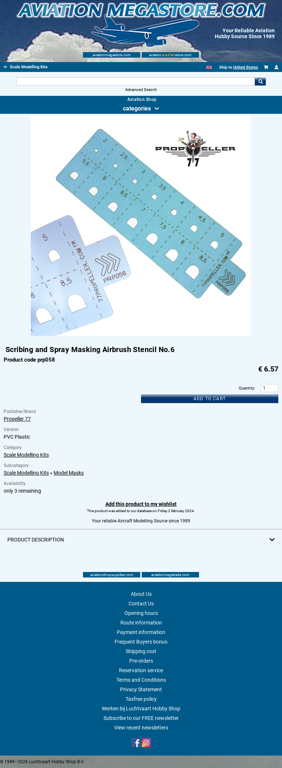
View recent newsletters (141, 728)
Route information (141, 623)
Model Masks (69, 473)
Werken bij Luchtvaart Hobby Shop (141, 708)
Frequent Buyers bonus (141, 642)
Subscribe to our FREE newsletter (141, 718)
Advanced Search (141, 89)
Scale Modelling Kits (26, 455)
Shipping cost (141, 651)
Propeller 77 (17, 419)
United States (245, 67)
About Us (141, 594)
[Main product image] (141, 334)
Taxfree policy (141, 699)
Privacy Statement (141, 689)
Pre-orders (141, 661)
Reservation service (141, 670)
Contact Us (141, 603)
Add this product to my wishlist (141, 504)
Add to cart (210, 398)
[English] (209, 67)
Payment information (141, 632)
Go (260, 81)
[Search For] (135, 81)
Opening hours (141, 613)
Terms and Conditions (141, 680)
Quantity (246, 388)
